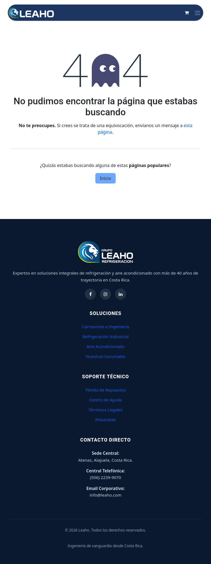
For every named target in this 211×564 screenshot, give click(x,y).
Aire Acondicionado (105, 346)
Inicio (105, 178)
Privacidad (105, 419)
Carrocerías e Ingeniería (105, 326)
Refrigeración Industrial (105, 336)
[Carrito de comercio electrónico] (186, 12)
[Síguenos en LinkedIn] (120, 294)
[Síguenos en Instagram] (105, 294)
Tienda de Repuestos (105, 390)
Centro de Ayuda (105, 400)
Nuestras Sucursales (105, 356)
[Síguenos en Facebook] (90, 294)
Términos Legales (105, 409)
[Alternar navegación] (197, 12)
